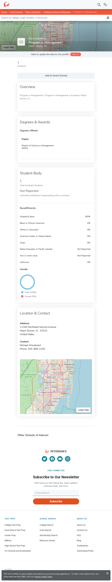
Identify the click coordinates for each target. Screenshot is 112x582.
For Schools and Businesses (18, 551)
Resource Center (47, 540)
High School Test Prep (15, 545)
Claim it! (75, 54)
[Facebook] (52, 459)
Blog (79, 540)
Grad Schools (16, 11)
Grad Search (45, 530)
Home (4, 11)
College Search (46, 525)
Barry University (33, 11)
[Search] (99, 4)
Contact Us (82, 530)
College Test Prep (13, 525)
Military (8, 540)
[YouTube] (60, 459)
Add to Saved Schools (56, 75)
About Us (81, 525)
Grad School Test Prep (15, 530)
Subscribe (56, 501)
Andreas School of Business (57, 11)
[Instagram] (67, 459)
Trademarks (82, 545)
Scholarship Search (49, 535)
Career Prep (10, 535)
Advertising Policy (85, 551)
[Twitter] (44, 459)
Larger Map (8, 47)
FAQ (79, 535)
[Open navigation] (105, 4)
